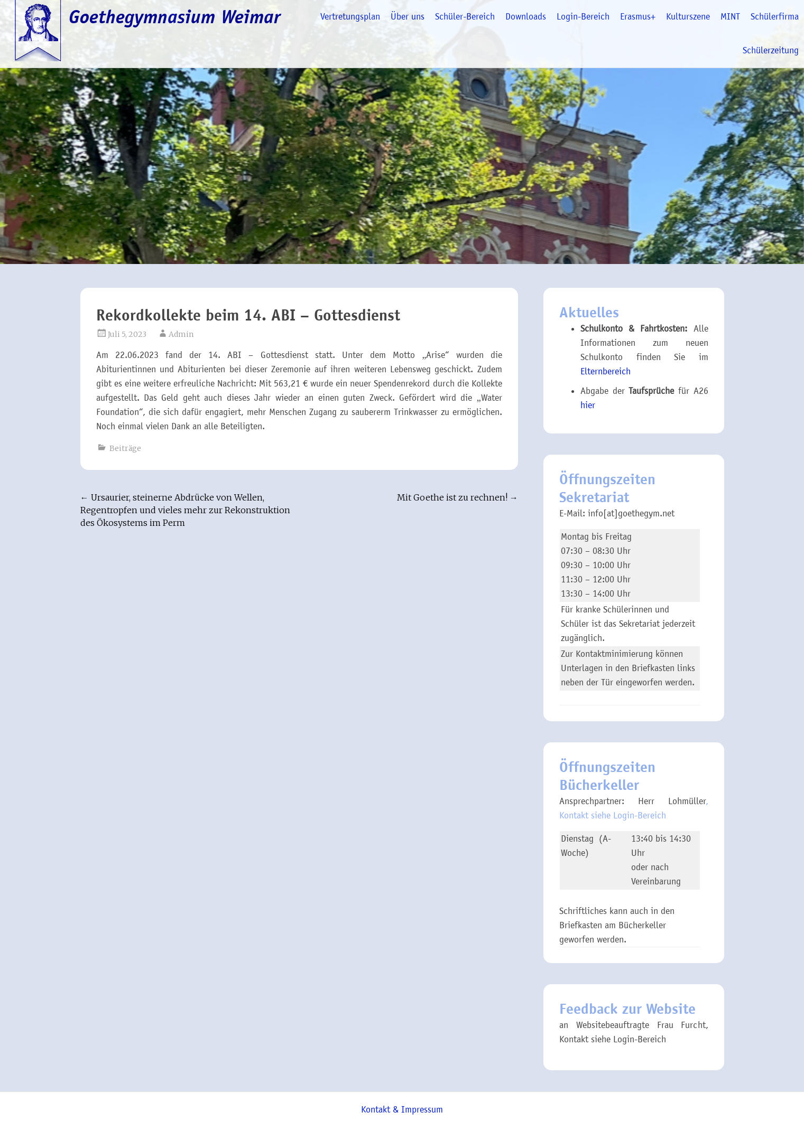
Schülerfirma (775, 16)
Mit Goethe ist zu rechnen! (457, 497)
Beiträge (125, 448)
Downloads (525, 16)
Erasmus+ (637, 16)
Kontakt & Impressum (402, 1109)
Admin (181, 334)
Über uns (407, 16)
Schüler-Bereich (465, 16)
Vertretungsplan (350, 16)
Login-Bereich (583, 16)
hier (587, 405)
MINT (730, 16)
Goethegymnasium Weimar (175, 17)
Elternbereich (605, 371)
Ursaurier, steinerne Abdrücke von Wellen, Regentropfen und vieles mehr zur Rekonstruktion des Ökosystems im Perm (185, 510)
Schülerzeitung (771, 50)
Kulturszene (688, 16)
